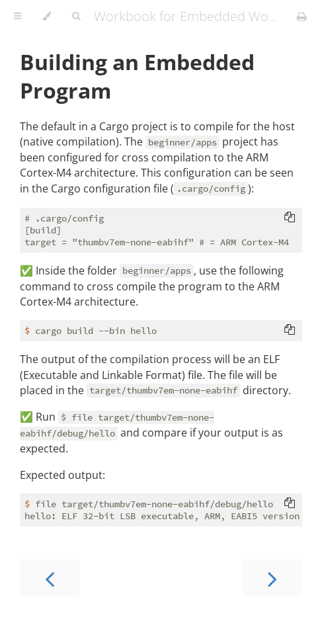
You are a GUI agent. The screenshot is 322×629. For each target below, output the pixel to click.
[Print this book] (302, 16)
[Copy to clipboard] (289, 218)
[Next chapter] (272, 578)
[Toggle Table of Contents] (17, 16)
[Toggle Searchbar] (76, 16)
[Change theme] (46, 16)
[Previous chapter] (49, 578)
